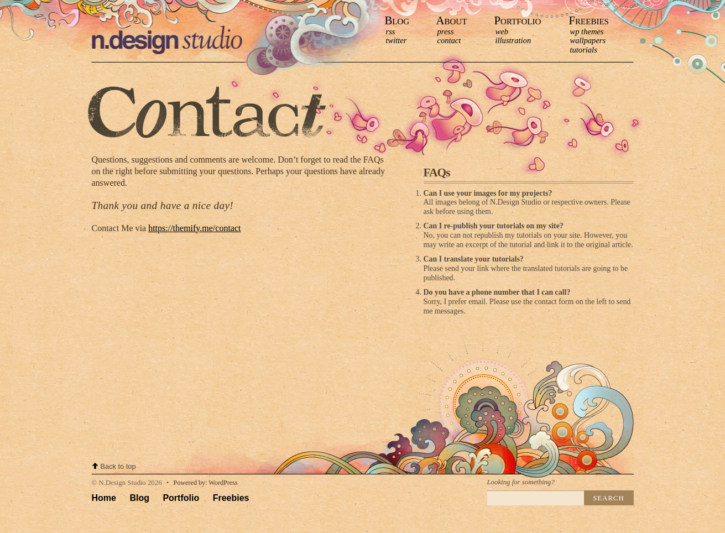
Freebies (589, 20)
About (451, 20)
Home (104, 498)
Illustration (513, 40)
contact (449, 40)
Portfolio (517, 20)
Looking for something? (521, 482)
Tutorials (583, 49)
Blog (397, 20)
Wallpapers (588, 40)
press (445, 31)
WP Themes (587, 31)
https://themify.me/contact (194, 228)
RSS (390, 31)
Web (501, 31)
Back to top (118, 466)
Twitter (396, 40)
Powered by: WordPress (205, 483)
